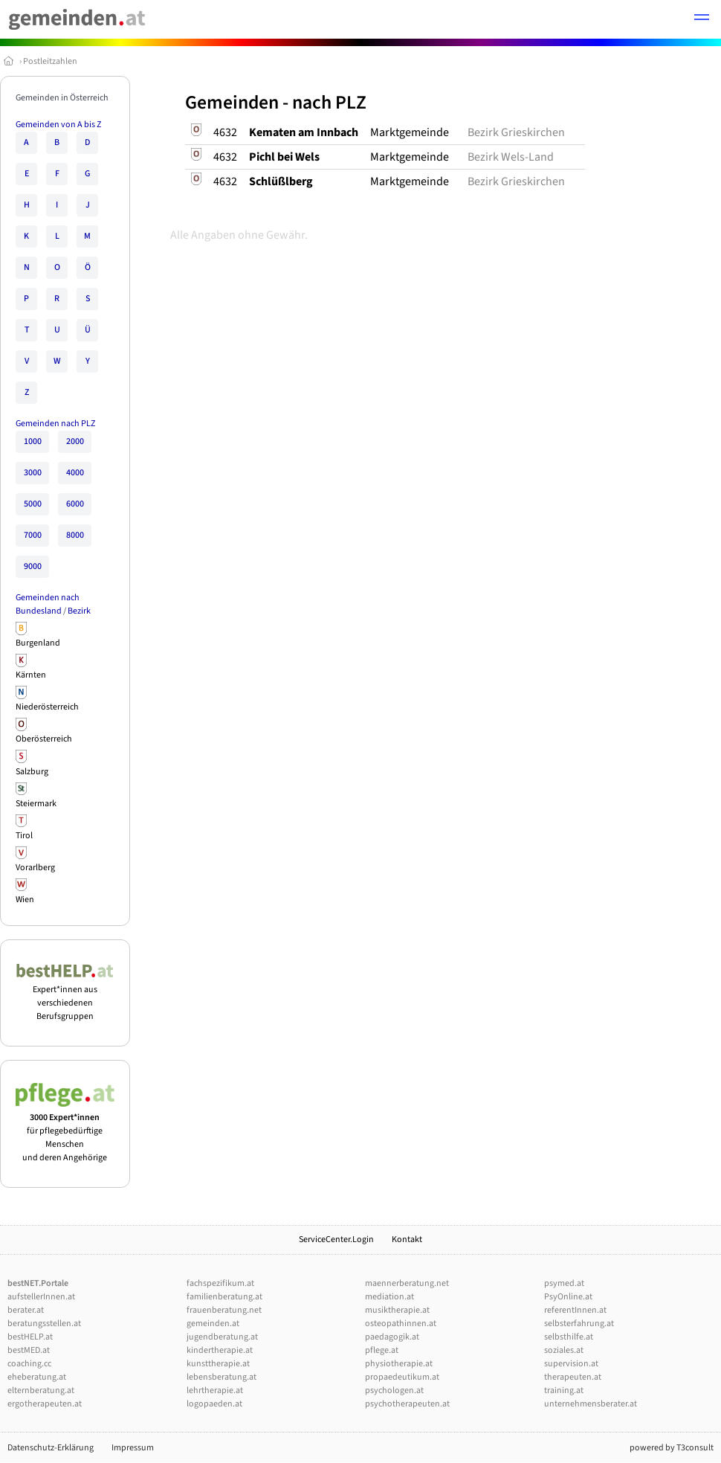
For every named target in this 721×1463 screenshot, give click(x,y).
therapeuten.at (572, 1377)
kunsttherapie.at (218, 1363)
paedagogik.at (392, 1337)
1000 (33, 441)
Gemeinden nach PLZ (55, 423)
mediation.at (389, 1296)
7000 (33, 535)
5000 (33, 504)
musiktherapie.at (397, 1310)
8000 (75, 535)
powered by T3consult (672, 1447)
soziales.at (563, 1350)
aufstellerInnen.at (41, 1296)
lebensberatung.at (221, 1377)
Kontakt (407, 1239)
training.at (563, 1390)
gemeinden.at (213, 1323)
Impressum (132, 1447)
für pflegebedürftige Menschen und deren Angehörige (65, 1131)
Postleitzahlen (50, 61)
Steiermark (36, 803)
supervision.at (571, 1363)
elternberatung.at (40, 1390)
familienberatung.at (224, 1296)
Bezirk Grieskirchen (516, 132)
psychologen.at (394, 1390)
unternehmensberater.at (590, 1404)
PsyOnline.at (568, 1296)
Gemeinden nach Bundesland (48, 604)
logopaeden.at (214, 1404)
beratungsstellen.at (44, 1323)
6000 (75, 504)
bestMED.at (28, 1350)
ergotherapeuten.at (44, 1404)
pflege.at (381, 1350)
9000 (33, 566)
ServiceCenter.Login (336, 1239)
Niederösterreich (47, 707)
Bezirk (79, 611)
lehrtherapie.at (215, 1390)
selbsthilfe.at (568, 1337)
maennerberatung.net (407, 1283)
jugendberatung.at (222, 1337)
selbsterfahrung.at (579, 1323)
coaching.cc (29, 1363)
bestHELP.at (30, 1337)
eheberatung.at (36, 1377)
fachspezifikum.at (220, 1283)
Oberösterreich (44, 739)
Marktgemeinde (409, 132)
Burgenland (38, 643)
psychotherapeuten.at (407, 1404)
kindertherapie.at (220, 1350)
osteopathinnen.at (400, 1323)
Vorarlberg (35, 867)
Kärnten (31, 675)
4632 (225, 132)
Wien (25, 899)
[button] (702, 19)
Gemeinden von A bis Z (58, 124)
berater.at (25, 1310)
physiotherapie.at (399, 1363)
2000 (75, 441)
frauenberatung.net (224, 1310)
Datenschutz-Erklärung (50, 1447)
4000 (75, 472)
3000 (33, 472)
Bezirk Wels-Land (511, 157)
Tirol (24, 835)
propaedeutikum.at (402, 1377)
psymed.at (564, 1283)
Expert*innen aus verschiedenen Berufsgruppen (65, 996)
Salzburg (32, 771)
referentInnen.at (575, 1310)
